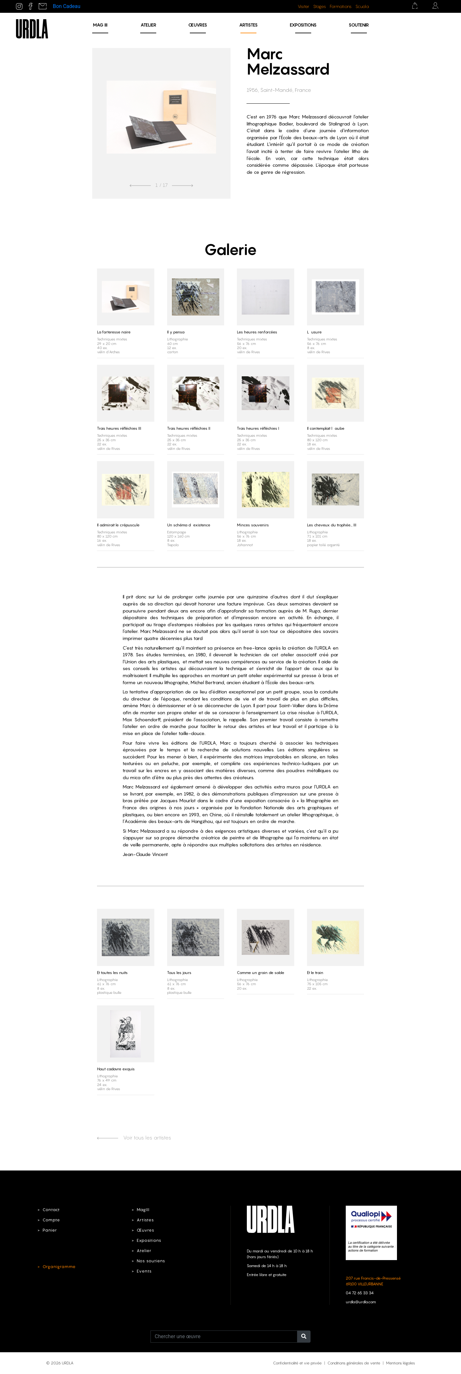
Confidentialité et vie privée (297, 1363)
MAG (100, 25)
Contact (51, 1209)
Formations (341, 6)
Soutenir (359, 25)
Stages (319, 6)
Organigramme (59, 1266)
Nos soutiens (151, 1260)
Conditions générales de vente (354, 1363)
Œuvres (197, 25)
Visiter (303, 6)
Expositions (303, 25)
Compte (51, 1220)
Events (144, 1271)
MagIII (143, 1209)
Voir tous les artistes (134, 1137)
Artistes (248, 25)
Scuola (362, 6)
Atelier (148, 25)
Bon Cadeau (66, 6)
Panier (50, 1230)
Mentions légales (400, 1363)
